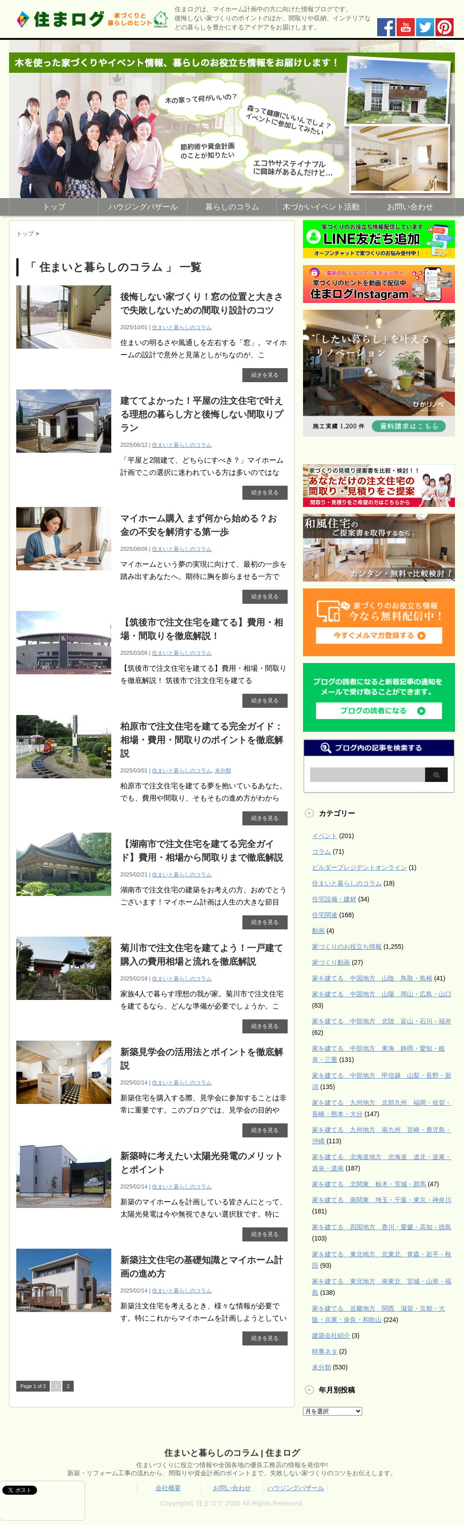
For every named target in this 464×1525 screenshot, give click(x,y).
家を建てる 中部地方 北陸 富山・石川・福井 (381, 1021)
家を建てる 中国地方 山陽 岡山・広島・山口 (381, 994)
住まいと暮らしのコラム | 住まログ (232, 1453)
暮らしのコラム (232, 207)
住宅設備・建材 (334, 899)
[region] (232, 119)
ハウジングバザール (143, 207)
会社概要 (168, 1488)
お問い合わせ (410, 207)
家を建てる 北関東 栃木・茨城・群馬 (369, 1184)
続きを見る (265, 375)
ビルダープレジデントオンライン (359, 867)
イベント (324, 835)
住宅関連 (324, 915)
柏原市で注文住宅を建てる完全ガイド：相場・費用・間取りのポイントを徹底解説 (201, 739)
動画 (318, 930)
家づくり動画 (331, 962)
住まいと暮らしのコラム (182, 327)
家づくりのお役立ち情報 (347, 946)
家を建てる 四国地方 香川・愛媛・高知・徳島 (381, 1227)
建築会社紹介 (331, 1335)
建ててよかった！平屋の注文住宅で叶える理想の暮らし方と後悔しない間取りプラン (201, 414)
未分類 (223, 770)
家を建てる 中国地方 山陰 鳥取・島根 (372, 978)
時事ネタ (324, 1351)
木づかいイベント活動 (321, 207)
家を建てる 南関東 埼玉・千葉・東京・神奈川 (381, 1199)
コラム (321, 851)
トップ (54, 207)
